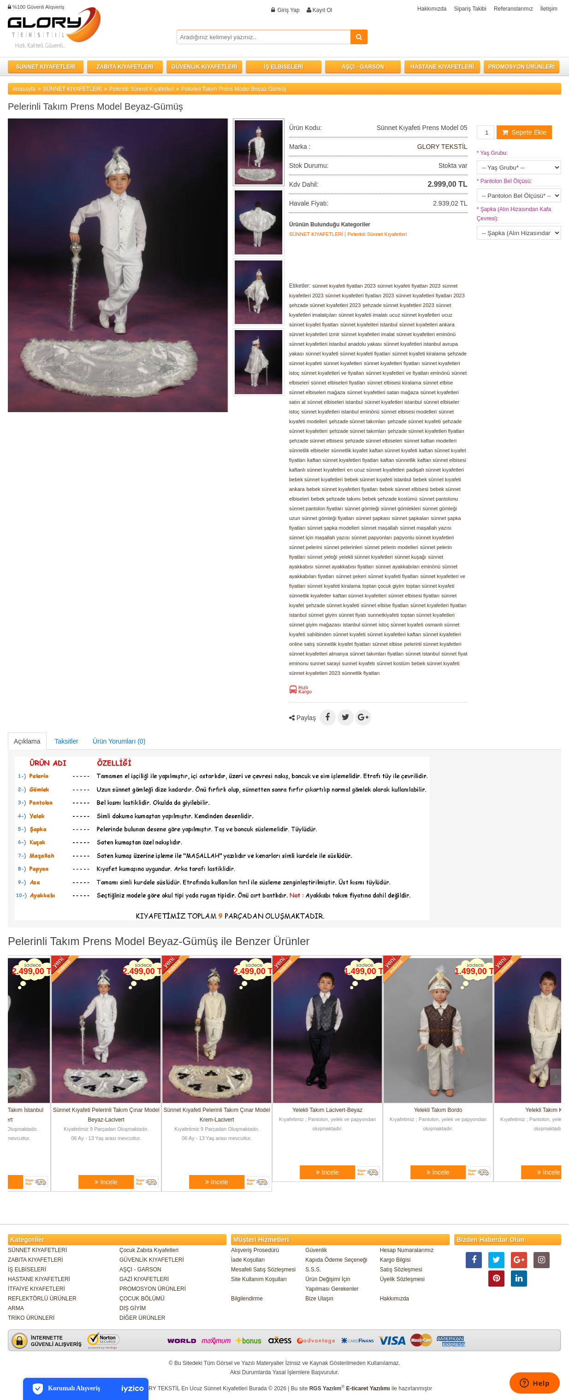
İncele (63, 1182)
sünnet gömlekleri (401, 508)
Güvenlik (316, 1250)
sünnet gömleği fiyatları (328, 518)
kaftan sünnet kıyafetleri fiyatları (343, 460)
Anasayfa (24, 89)
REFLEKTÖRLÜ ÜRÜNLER (42, 1298)
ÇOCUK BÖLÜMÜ (142, 1298)
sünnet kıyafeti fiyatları (365, 353)
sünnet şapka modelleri (333, 528)
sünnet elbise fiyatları (385, 605)
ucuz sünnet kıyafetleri (414, 315)
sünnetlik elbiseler (309, 450)
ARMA (16, 1308)
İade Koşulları (248, 1260)
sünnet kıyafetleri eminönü (426, 334)
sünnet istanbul (422, 653)
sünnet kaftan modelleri (430, 440)
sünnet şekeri (351, 576)
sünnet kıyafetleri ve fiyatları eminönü (408, 373)
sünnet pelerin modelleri (391, 547)
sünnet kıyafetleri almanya (318, 653)
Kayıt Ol (322, 10)
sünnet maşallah (379, 528)
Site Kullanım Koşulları (259, 1279)
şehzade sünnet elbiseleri (373, 440)
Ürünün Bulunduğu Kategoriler (329, 224)
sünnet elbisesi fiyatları (413, 595)
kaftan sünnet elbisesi (441, 460)
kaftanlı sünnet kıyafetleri (317, 470)
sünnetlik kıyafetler (310, 595)
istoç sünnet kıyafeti (401, 624)
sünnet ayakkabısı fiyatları (344, 566)
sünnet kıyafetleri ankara (427, 324)
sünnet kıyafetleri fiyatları (392, 363)
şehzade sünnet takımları (357, 421)
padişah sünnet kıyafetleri (435, 470)
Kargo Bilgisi (395, 1260)
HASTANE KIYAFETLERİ (442, 67)
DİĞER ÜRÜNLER (142, 1318)
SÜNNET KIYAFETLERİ (46, 67)
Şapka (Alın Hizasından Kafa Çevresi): (514, 214)
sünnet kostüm (393, 663)
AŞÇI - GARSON (363, 67)
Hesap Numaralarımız (407, 1250)
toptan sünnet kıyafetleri (428, 615)
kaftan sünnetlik (397, 460)
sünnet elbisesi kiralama (394, 382)
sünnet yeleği (322, 557)
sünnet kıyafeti (322, 353)
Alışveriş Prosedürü (255, 1250)
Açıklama (27, 741)
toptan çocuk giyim (383, 586)
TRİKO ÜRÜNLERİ (31, 1318)
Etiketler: (300, 286)
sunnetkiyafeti (383, 615)
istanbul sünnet (360, 624)
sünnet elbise (438, 382)
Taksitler (66, 741)
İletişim (548, 9)
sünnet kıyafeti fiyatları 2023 (344, 286)
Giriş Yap (288, 10)
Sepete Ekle (524, 132)
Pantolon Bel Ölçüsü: (504, 181)
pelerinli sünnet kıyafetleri (433, 644)
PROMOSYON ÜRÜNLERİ (521, 67)
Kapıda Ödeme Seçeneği (336, 1260)
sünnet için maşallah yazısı (319, 537)
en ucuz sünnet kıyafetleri (376, 470)
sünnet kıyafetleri (343, 363)
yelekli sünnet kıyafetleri (366, 557)
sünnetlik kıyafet (349, 450)
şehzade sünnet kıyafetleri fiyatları (426, 431)
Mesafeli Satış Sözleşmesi (263, 1269)
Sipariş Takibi (470, 9)
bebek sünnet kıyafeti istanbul (377, 479)
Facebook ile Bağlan (233, 14)
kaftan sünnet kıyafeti (393, 450)
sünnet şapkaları (410, 518)
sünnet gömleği (362, 508)
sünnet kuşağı (411, 557)
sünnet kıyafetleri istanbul (368, 324)
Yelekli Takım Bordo (506, 1110)
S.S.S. (313, 1269)
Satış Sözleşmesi (401, 1269)
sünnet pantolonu (438, 499)
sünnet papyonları (371, 537)
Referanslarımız (513, 9)
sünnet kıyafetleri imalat (368, 334)
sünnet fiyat (454, 653)
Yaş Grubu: (492, 153)
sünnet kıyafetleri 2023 (314, 673)
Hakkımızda (431, 9)
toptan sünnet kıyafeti (430, 586)
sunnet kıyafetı (358, 663)
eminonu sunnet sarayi (314, 663)
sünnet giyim (322, 615)
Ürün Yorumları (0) (119, 741)
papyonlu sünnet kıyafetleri (424, 537)
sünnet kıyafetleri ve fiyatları (333, 373)
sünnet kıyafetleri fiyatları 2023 (360, 295)
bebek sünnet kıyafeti (435, 663)
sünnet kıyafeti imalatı (362, 315)
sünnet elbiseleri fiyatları (338, 382)
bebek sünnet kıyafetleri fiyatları (342, 489)
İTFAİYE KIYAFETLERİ (36, 1289)
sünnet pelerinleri (343, 547)
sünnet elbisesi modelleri (409, 411)
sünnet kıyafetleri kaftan (394, 634)
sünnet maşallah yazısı (425, 528)
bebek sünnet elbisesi (403, 489)
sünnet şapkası (373, 518)
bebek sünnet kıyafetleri (316, 479)
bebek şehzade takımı (336, 499)
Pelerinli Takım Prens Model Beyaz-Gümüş (233, 89)
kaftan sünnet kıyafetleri (359, 595)
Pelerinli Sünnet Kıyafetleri (141, 89)
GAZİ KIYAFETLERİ (144, 1279)
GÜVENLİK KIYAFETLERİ (204, 67)
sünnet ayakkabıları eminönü (408, 566)
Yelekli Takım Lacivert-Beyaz (395, 1110)
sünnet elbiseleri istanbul (334, 402)
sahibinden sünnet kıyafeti (336, 634)
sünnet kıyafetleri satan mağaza (383, 392)
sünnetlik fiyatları (361, 673)
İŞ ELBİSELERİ (283, 67)
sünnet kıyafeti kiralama (419, 353)
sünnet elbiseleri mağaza (317, 392)
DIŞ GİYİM (132, 1308)
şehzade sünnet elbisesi (316, 440)
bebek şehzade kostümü (389, 499)
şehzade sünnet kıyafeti (414, 421)
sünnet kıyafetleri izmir (314, 334)
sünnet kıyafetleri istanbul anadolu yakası (335, 344)
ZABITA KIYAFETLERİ (125, 67)
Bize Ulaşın (319, 1298)
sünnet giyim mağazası (315, 624)
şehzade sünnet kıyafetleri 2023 (325, 305)
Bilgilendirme (247, 1298)
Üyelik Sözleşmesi (402, 1279)
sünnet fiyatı (352, 615)
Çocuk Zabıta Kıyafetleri (148, 1250)
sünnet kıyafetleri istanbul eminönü (340, 411)
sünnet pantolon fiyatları (316, 508)
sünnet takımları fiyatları (377, 653)
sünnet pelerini (305, 547)
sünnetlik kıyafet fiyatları (344, 644)
